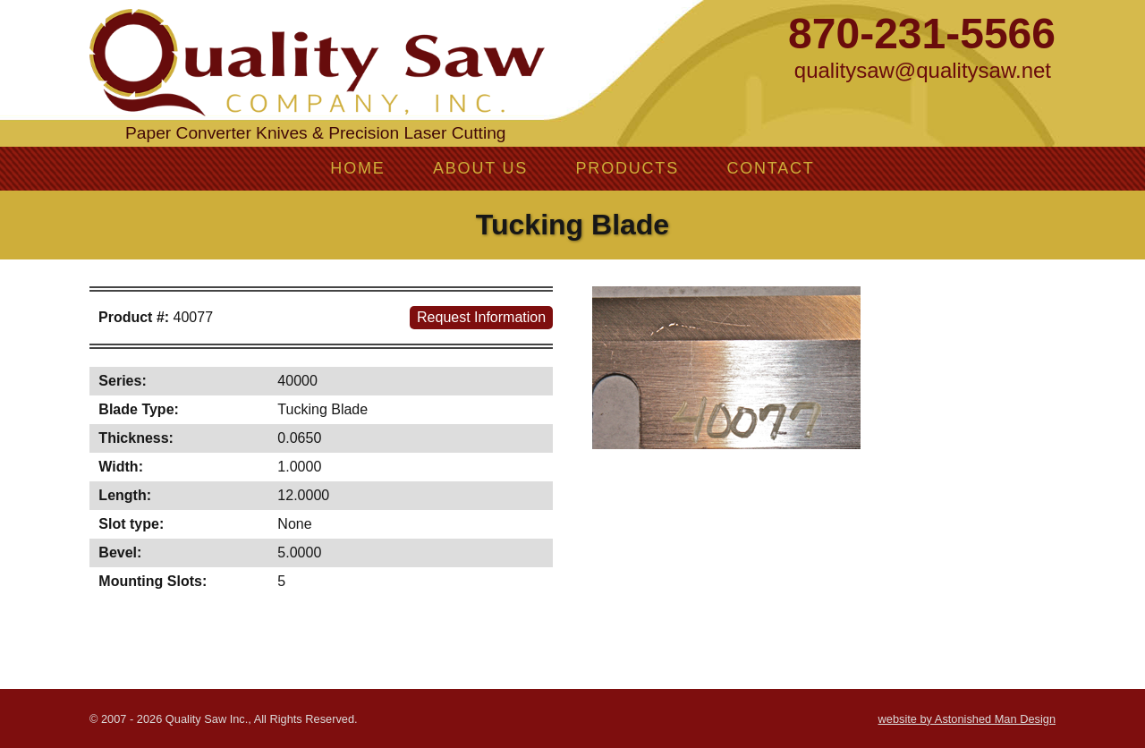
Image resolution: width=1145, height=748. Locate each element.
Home (357, 168)
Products (627, 168)
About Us (480, 168)
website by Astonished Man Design (967, 719)
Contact (770, 168)
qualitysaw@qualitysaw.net (922, 70)
